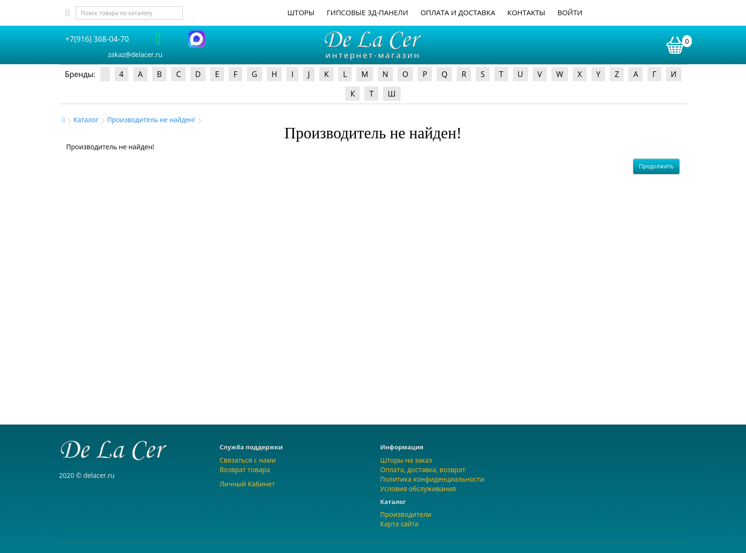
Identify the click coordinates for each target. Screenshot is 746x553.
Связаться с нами (248, 460)
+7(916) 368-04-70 (97, 39)
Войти (570, 12)
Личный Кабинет (247, 483)
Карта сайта (399, 523)
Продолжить (656, 166)
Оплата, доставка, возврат (422, 469)
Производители (406, 514)
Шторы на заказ (406, 460)
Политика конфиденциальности (432, 479)
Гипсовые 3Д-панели (367, 12)
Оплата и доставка (458, 12)
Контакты (526, 12)
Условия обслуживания (418, 488)
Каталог (85, 119)
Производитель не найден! (151, 119)
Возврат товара (245, 469)
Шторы (300, 12)
